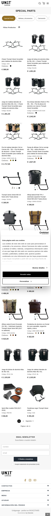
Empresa (25, 490)
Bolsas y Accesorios (25, 18)
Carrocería (41, 18)
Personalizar (25, 281)
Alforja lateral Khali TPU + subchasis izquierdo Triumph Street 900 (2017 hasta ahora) (37, 197)
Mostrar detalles (38, 268)
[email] (25, 453)
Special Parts (8, 18)
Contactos (25, 485)
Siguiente (29, 421)
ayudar (25, 500)
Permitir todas (25, 274)
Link (37, 464)
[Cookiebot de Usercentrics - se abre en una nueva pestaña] (39, 233)
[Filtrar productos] (19, 27)
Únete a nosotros (25, 459)
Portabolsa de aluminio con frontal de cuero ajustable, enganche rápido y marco (38, 326)
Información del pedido (25, 505)
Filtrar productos (9, 27)
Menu (25, 495)
